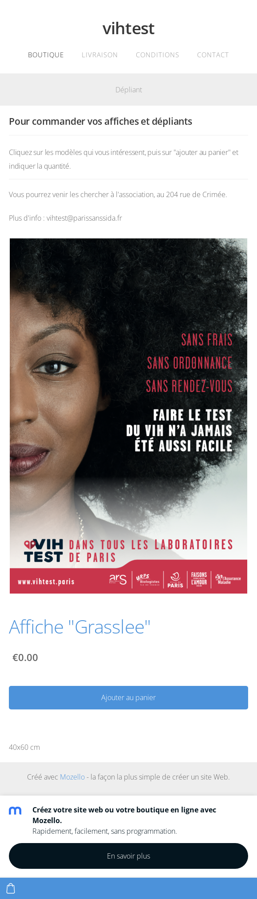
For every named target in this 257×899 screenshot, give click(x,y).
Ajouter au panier (128, 697)
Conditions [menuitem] (157, 54)
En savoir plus (128, 856)
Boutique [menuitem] (46, 54)
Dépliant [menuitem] (128, 90)
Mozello (72, 777)
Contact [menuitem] (213, 54)
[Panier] (10, 888)
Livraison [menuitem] (100, 54)
